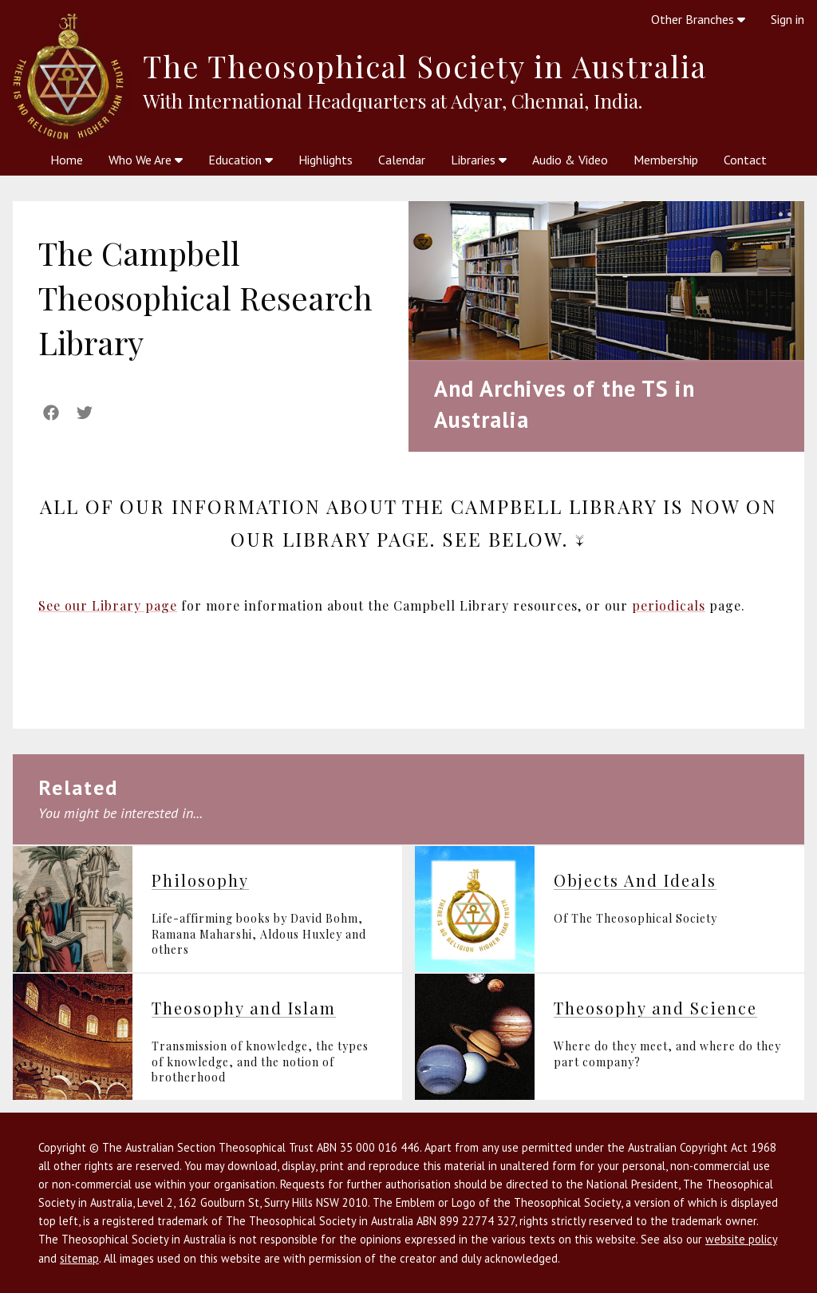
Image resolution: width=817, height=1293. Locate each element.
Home (66, 160)
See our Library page (107, 605)
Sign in (787, 19)
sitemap (79, 1258)
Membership (665, 160)
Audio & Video (570, 160)
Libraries (479, 160)
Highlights (325, 160)
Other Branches (698, 19)
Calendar (401, 160)
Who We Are (146, 160)
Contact (745, 160)
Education (240, 160)
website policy (741, 1239)
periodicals (668, 605)
